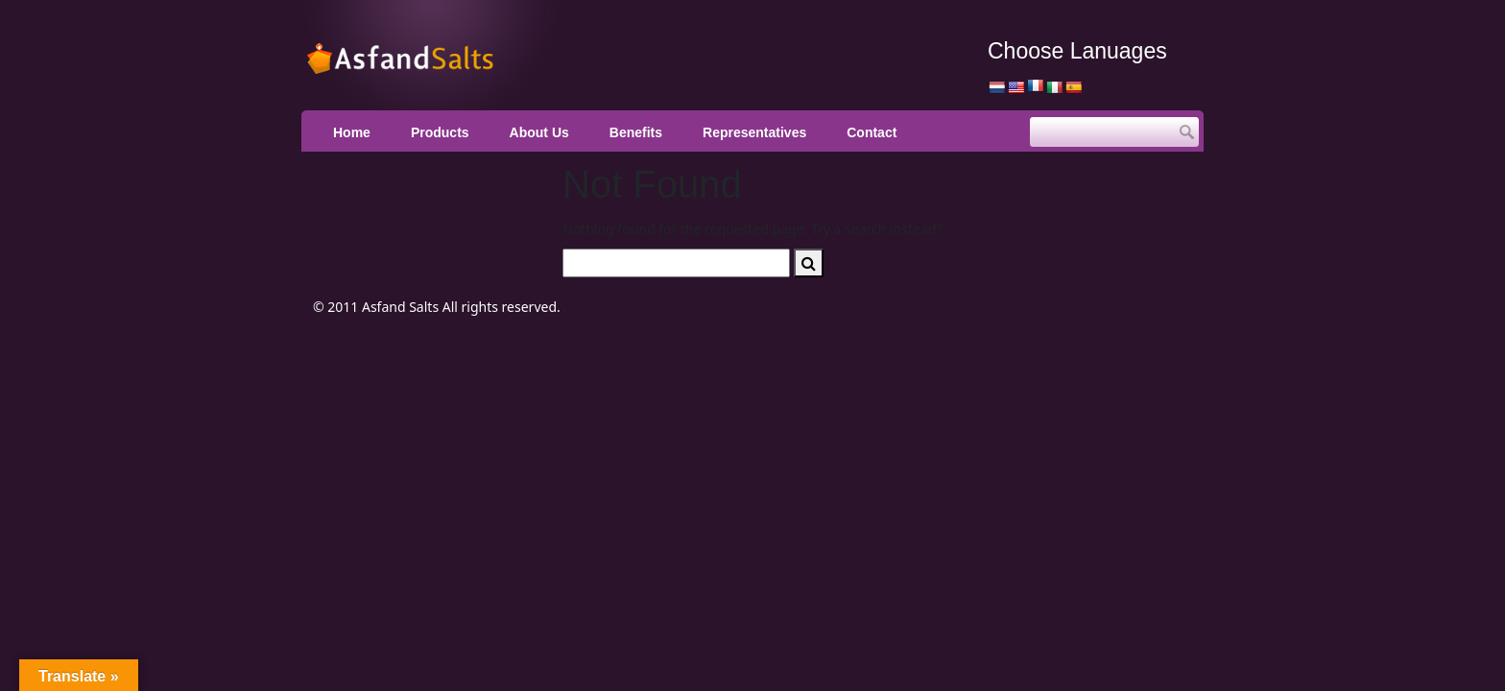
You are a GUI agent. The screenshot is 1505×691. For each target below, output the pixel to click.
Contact (871, 132)
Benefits (635, 132)
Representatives (754, 132)
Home (351, 132)
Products (440, 132)
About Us (539, 132)
